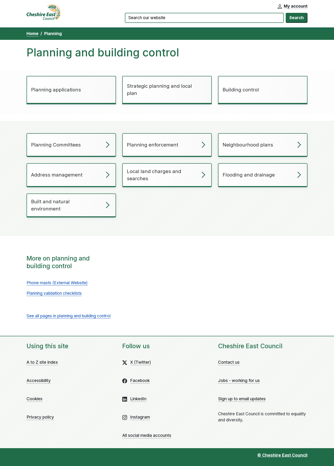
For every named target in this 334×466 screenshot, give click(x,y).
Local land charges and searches (154, 174)
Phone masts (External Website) (57, 282)
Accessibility (39, 380)
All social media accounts (146, 435)
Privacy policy (40, 417)
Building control (241, 90)
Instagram (140, 417)
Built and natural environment (50, 205)
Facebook (140, 380)
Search (296, 17)
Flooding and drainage (249, 175)
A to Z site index (42, 362)
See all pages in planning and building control (69, 315)
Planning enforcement (152, 145)
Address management (56, 175)
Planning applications (56, 90)
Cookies (34, 398)
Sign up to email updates (242, 398)
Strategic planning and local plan (159, 89)
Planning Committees (56, 145)
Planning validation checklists (54, 293)
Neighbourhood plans (248, 145)
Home (33, 33)
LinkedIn (138, 398)
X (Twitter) (140, 362)
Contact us (229, 362)
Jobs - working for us (239, 380)
